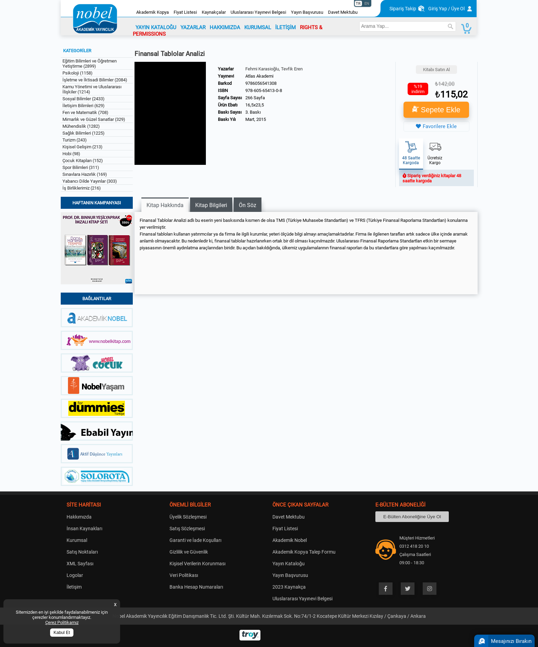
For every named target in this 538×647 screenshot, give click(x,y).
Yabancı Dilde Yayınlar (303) (89, 181)
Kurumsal (77, 540)
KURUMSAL (257, 27)
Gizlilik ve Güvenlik (188, 552)
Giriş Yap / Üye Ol (446, 8)
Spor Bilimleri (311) (80, 167)
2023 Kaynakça (289, 587)
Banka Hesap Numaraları (196, 587)
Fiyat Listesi (185, 12)
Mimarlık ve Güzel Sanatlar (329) (93, 119)
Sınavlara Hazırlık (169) (84, 174)
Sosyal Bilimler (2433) (83, 98)
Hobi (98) (71, 153)
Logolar (75, 575)
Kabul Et (62, 632)
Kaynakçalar (214, 12)
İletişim (74, 587)
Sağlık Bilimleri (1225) (83, 133)
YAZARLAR (193, 27)
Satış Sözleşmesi (187, 528)
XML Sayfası (80, 563)
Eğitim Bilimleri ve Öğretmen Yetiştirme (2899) (89, 63)
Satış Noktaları (82, 552)
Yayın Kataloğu (288, 563)
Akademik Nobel (289, 540)
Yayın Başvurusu (307, 12)
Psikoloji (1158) (77, 73)
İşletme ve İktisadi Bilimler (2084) (94, 79)
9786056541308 (261, 83)
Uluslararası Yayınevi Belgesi (258, 12)
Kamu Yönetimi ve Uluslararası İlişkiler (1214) (91, 89)
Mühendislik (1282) (81, 126)
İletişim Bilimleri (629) (83, 105)
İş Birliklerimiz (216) (81, 188)
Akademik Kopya (152, 12)
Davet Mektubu (343, 12)
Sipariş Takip (402, 8)
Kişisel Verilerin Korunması (197, 563)
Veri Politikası (183, 575)
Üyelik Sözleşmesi (188, 517)
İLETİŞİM (285, 27)
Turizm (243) (74, 140)
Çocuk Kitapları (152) (82, 160)
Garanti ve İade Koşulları (195, 540)
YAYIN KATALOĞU (156, 27)
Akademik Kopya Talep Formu (304, 552)
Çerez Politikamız (62, 622)
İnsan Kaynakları (84, 528)
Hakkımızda (79, 517)
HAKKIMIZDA (225, 27)
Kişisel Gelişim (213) (82, 146)
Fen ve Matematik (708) (85, 112)
